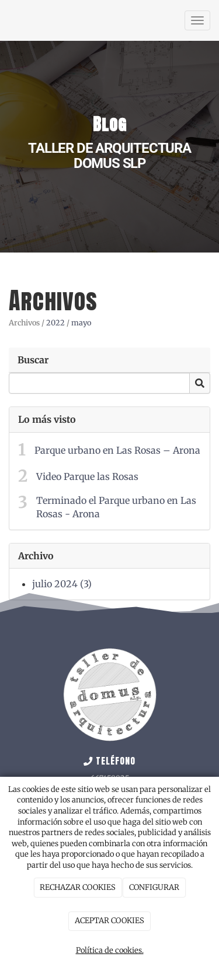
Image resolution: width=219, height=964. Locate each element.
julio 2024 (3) (62, 584)
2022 (55, 322)
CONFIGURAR (154, 887)
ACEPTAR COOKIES (109, 921)
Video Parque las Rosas (87, 476)
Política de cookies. (110, 950)
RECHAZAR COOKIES (78, 887)
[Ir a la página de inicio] (6, 20)
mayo (81, 322)
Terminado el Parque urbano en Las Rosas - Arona (116, 507)
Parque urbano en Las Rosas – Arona (117, 450)
